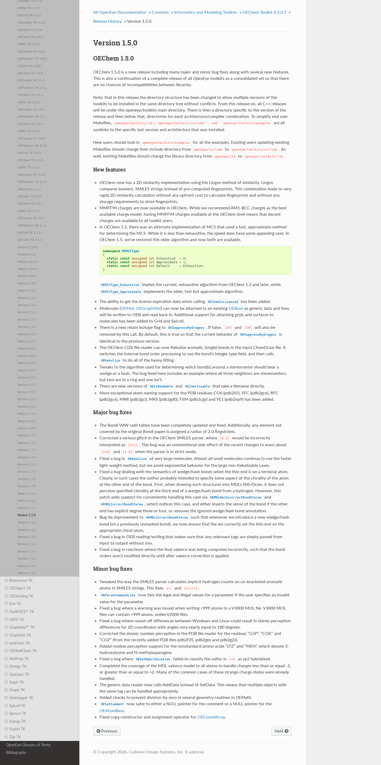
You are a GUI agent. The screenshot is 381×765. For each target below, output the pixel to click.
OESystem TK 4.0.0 (31, 51)
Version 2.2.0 (26, 290)
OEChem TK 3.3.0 (30, 124)
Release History (107, 21)
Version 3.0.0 (26, 276)
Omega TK (15, 666)
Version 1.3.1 (26, 566)
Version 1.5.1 (26, 507)
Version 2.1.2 (26, 319)
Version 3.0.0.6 (27, 261)
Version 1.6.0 (26, 500)
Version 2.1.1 (26, 326)
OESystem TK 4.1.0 (31, 22)
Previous (107, 730)
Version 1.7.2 (26, 471)
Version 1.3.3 (26, 551)
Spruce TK (15, 713)
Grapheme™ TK (20, 627)
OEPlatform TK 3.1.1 (32, 225)
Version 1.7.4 (26, 457)
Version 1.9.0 (26, 421)
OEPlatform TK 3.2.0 (32, 181)
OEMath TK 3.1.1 (29, 239)
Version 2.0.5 (26, 355)
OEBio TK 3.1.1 (28, 211)
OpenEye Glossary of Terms (28, 745)
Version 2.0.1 (26, 384)
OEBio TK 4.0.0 (28, 44)
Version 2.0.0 (26, 392)
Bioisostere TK (19, 580)
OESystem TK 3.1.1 (31, 218)
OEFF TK (14, 619)
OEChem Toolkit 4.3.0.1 (264, 12)
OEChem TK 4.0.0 (30, 37)
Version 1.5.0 (26, 515)
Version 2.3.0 (26, 283)
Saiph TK (14, 682)
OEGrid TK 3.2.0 (29, 189)
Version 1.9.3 (26, 399)
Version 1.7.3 (26, 464)
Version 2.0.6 (26, 348)
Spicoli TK (15, 705)
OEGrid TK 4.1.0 (29, 15)
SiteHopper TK (19, 697)
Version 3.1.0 (26, 254)
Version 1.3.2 (26, 558)
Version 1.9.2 (26, 406)
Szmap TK (15, 721)
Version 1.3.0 (26, 573)
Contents (160, 12)
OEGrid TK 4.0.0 (29, 66)
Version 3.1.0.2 (27, 247)
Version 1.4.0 (26, 536)
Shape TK (15, 690)
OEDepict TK (18, 588)
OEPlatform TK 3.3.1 (32, 87)
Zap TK (13, 737)
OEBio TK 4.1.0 (28, 8)
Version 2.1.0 (26, 334)
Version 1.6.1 (26, 493)
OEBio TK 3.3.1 (28, 102)
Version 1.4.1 (26, 529)
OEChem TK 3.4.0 (30, 73)
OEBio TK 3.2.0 (28, 167)
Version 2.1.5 (26, 297)
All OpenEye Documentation (119, 12)
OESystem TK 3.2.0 (31, 174)
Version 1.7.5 (26, 449)
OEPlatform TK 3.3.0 (32, 145)
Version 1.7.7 (26, 435)
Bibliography (16, 752)
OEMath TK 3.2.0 (29, 196)
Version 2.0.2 (26, 377)
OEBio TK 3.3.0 (28, 131)
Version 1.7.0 (26, 486)
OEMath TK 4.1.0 (29, 29)
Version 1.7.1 (26, 479)
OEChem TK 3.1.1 (30, 203)
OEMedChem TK (21, 650)
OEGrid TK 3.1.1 (29, 232)
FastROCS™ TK (19, 611)
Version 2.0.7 (26, 341)
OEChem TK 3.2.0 (30, 160)
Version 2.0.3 (26, 370)
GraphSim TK (18, 635)
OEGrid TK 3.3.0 (29, 152)
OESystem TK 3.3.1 (31, 80)
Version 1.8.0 (26, 428)
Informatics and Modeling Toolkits (205, 12)
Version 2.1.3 (26, 312)
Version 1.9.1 (26, 413)
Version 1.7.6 (26, 442)
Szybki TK (15, 729)
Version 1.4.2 (26, 522)
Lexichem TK (17, 643)
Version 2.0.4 (26, 363)
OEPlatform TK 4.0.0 (32, 58)
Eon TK (13, 603)
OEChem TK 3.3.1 (30, 94)
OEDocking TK (19, 596)
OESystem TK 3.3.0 (31, 138)
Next (281, 730)
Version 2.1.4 (26, 305)
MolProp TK (17, 658)
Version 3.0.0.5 (27, 268)
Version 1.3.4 (26, 544)
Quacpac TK (17, 674)
